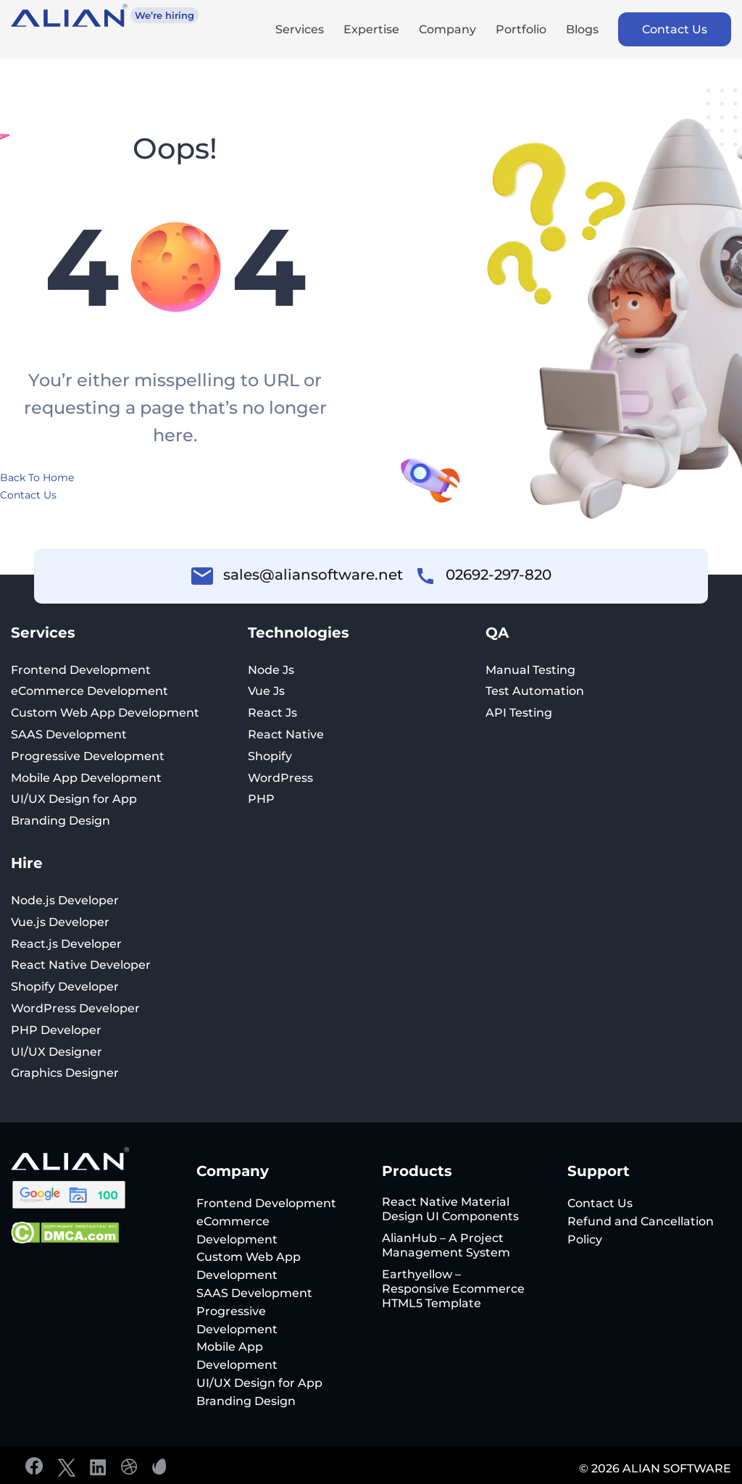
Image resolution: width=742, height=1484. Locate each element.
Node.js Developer (65, 900)
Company (447, 30)
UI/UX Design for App (74, 799)
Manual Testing (530, 670)
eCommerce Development (89, 691)
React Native (286, 734)
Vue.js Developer (60, 922)
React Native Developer (81, 965)
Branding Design (60, 821)
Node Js (271, 670)
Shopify (270, 756)
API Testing (518, 713)
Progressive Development (87, 756)
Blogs (582, 30)
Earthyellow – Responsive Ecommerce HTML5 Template (453, 1288)
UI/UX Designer (56, 1052)
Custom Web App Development (105, 713)
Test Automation (534, 691)
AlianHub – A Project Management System (446, 1245)
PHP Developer (56, 1030)
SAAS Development (69, 734)
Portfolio (521, 30)
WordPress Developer (75, 1008)
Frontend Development (81, 670)
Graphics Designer (65, 1073)
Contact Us (674, 29)
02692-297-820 (498, 575)
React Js (272, 713)
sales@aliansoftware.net (313, 575)
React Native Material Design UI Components (450, 1209)
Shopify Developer (65, 986)
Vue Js (266, 691)
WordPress (280, 778)
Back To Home (37, 477)
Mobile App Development (86, 778)
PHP (261, 799)
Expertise (371, 30)
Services (299, 30)
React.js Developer (66, 944)
